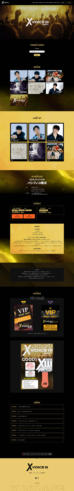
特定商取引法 (43, 472)
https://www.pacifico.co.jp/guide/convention (39, 194)
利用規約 (30, 472)
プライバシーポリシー (36, 472)
